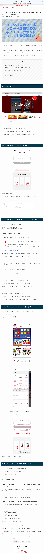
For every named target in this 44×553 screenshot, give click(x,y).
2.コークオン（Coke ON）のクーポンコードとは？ (15, 65)
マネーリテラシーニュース (22, 1)
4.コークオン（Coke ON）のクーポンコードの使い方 (15, 72)
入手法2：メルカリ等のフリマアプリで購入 (14, 70)
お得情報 (7, 16)
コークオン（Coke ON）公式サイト (12, 121)
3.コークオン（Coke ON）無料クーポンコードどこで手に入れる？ (18, 67)
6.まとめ (6, 77)
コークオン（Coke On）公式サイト (12, 250)
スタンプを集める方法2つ (11, 75)
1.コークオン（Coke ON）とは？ (11, 63)
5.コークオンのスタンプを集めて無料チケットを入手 (15, 73)
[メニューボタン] (1, 1)
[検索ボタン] (42, 1)
